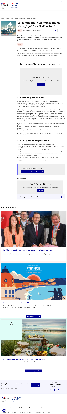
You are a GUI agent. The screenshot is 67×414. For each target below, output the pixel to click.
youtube (58, 390)
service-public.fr (28, 407)
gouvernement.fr (17, 407)
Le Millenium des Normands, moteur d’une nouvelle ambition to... (27, 250)
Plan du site (3, 412)
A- (63, 30)
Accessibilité (29, 412)
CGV (44, 412)
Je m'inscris (34, 385)
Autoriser (41, 85)
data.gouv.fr (38, 407)
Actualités (8, 18)
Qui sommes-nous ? (12, 412)
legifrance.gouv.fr (5, 407)
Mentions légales (37, 412)
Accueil (2, 18)
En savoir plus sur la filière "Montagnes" (32, 172)
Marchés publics (21, 412)
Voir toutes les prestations (34, 371)
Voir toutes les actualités (33, 316)
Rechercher (62, 1)
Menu (65, 1)
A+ (59, 30)
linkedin (54, 390)
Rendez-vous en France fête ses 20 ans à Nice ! (20, 303)
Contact (49, 412)
